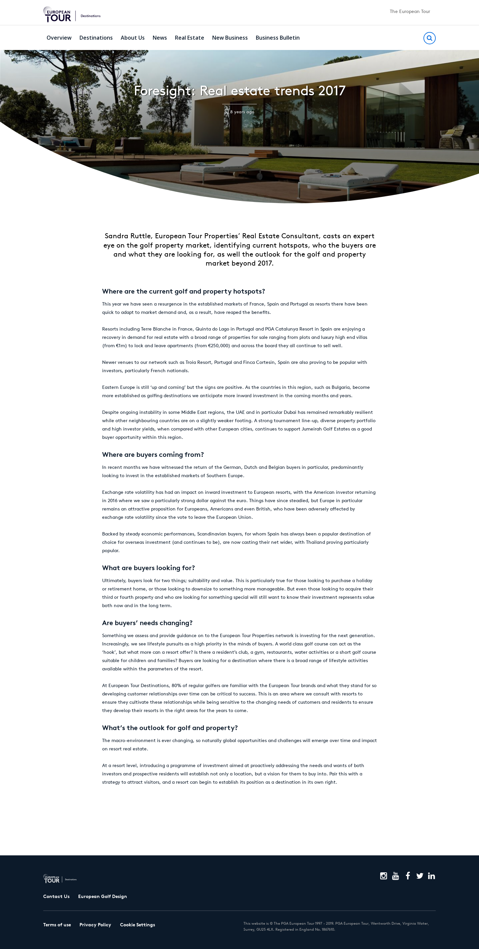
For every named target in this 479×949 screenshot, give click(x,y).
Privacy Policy (95, 925)
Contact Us (56, 896)
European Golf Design (102, 896)
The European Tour (410, 11)
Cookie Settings (137, 925)
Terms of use (57, 925)
